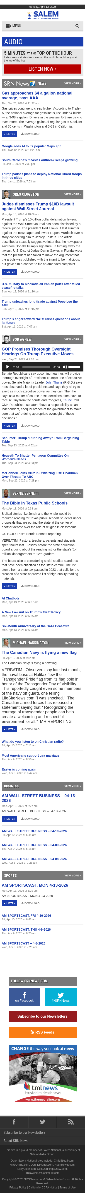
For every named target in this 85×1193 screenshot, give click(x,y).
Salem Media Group (42, 1154)
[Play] (7, 367)
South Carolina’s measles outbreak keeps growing (40, 160)
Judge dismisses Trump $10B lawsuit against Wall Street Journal (38, 206)
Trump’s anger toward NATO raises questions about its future (41, 321)
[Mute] (65, 367)
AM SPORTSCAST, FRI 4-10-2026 (26, 915)
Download (30, 134)
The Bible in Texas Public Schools (35, 503)
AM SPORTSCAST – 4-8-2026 (24, 943)
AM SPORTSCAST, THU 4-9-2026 (26, 929)
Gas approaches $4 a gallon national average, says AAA (37, 95)
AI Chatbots (11, 598)
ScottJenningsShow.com (52, 1168)
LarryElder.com (26, 1168)
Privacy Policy (18, 1187)
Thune (68, 400)
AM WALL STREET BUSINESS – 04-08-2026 (34, 859)
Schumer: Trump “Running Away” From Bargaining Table (40, 439)
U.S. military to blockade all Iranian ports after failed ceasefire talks (41, 285)
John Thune (54, 382)
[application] (42, 366)
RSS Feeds (42, 1032)
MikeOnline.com (19, 1164)
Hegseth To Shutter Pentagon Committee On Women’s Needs (35, 457)
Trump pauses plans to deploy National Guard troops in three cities (42, 175)
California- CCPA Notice (43, 1187)
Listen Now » (42, 69)
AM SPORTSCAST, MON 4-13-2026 (35, 885)
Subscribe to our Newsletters (42, 1016)
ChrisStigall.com (64, 1160)
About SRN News (16, 1141)
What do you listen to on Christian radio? (33, 741)
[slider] (36, 367)
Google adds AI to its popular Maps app (31, 146)
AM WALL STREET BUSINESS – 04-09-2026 (34, 845)
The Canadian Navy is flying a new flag (39, 652)
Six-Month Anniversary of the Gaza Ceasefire (35, 626)
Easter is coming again (19, 769)
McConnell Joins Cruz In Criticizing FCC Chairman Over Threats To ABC (40, 475)
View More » (72, 83)
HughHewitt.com (65, 1164)
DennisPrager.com (42, 1164)
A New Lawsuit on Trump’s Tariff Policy (31, 612)
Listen (10, 134)
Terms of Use (68, 1187)
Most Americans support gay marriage (31, 755)
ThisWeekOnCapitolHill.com (42, 1173)
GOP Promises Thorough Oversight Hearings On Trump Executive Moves (38, 351)
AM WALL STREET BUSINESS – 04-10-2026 (34, 831)
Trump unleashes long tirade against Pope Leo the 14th (40, 303)
